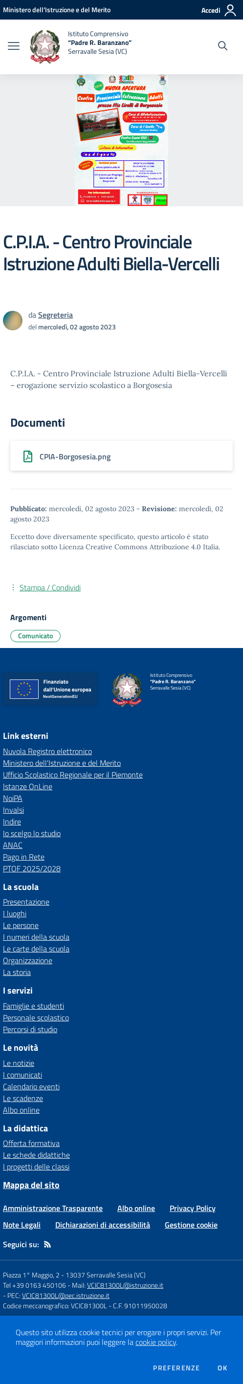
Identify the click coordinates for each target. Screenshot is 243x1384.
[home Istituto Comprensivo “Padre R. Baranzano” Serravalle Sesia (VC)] (80, 47)
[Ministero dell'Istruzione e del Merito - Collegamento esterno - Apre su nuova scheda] (56, 9)
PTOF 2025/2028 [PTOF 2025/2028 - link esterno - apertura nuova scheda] (32, 868)
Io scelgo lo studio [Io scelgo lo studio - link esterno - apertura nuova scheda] (32, 833)
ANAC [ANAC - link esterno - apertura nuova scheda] (12, 845)
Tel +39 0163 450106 (34, 1285)
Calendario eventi (31, 1086)
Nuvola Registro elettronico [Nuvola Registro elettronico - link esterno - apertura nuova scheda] (47, 751)
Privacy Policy (193, 1208)
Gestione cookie (191, 1225)
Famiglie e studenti (33, 1006)
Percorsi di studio (30, 1029)
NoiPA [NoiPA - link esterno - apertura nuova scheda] (12, 798)
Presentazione (26, 902)
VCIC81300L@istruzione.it (125, 1285)
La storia (17, 972)
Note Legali (22, 1225)
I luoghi (14, 913)
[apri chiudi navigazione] (14, 47)
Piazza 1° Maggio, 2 (32, 1275)
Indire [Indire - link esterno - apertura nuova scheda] (12, 821)
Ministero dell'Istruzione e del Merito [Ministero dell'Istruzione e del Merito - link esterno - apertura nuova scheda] (62, 763)
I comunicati (22, 1075)
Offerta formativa (31, 1143)
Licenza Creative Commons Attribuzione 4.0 (130, 546)
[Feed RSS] (47, 1244)
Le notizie (18, 1063)
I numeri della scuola (36, 937)
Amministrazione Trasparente (53, 1208)
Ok (222, 1367)
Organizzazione (27, 960)
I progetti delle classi (36, 1166)
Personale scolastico (36, 1017)
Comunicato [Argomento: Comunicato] (35, 635)
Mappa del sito (31, 1184)
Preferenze (176, 1367)
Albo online (21, 1110)
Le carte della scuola (36, 948)
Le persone (21, 925)
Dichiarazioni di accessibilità (102, 1225)
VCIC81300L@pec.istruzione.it (66, 1295)
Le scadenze (23, 1098)
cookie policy (155, 1342)
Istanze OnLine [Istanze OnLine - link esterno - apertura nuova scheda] (27, 786)
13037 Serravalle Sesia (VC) (106, 1275)
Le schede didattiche (36, 1155)
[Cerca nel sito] (222, 47)
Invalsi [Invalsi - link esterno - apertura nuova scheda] (13, 810)
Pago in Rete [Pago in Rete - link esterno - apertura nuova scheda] (23, 857)
